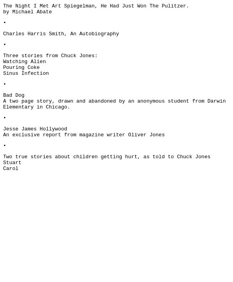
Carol (10, 169)
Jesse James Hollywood (35, 129)
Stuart (12, 163)
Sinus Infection (26, 73)
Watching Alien (24, 62)
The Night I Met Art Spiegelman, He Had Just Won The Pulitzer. (96, 6)
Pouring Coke (21, 67)
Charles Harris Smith (33, 34)
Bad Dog (14, 95)
